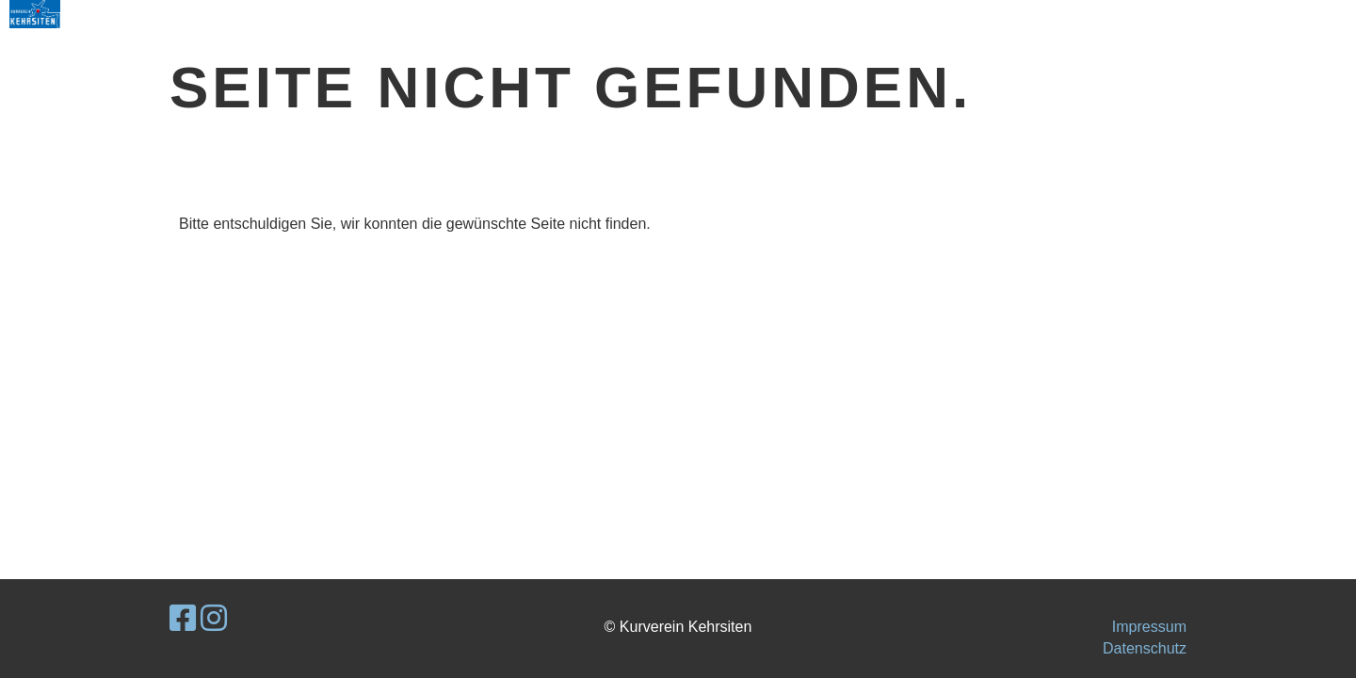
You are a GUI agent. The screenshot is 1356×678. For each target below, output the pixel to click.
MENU (1285, 13)
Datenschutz (1144, 648)
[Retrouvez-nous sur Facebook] (183, 619)
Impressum (1149, 627)
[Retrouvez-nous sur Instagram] (214, 619)
